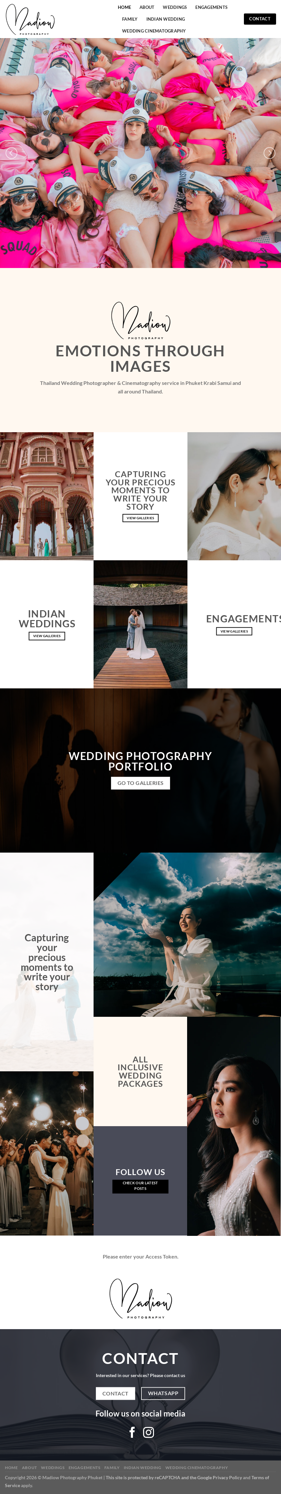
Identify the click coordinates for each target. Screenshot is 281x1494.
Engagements (211, 7)
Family (130, 19)
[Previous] (11, 153)
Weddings (175, 7)
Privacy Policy (227, 1477)
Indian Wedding (165, 19)
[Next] (269, 153)
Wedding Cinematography (154, 30)
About (147, 7)
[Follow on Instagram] (148, 1433)
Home (124, 7)
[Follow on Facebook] (132, 1433)
